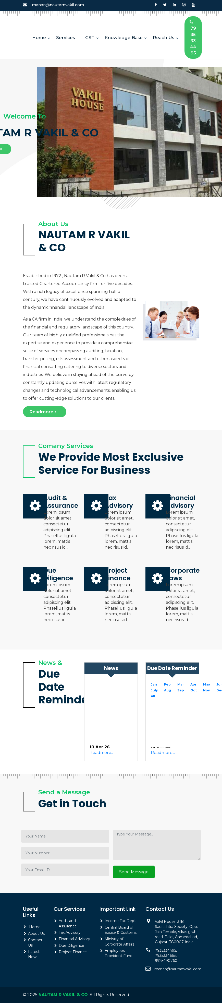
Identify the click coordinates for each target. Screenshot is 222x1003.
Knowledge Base (124, 37)
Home (39, 37)
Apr (193, 684)
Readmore (44, 411)
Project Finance (73, 952)
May (206, 684)
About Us (36, 933)
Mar (180, 684)
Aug (167, 690)
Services (65, 37)
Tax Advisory (70, 932)
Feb (167, 684)
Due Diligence (71, 945)
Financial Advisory (74, 939)
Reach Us (163, 37)
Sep (180, 690)
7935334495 (193, 37)
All (153, 696)
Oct (193, 690)
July (154, 690)
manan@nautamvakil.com (58, 4)
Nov (206, 690)
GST (89, 37)
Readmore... (102, 752)
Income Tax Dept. (121, 920)
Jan (154, 684)
